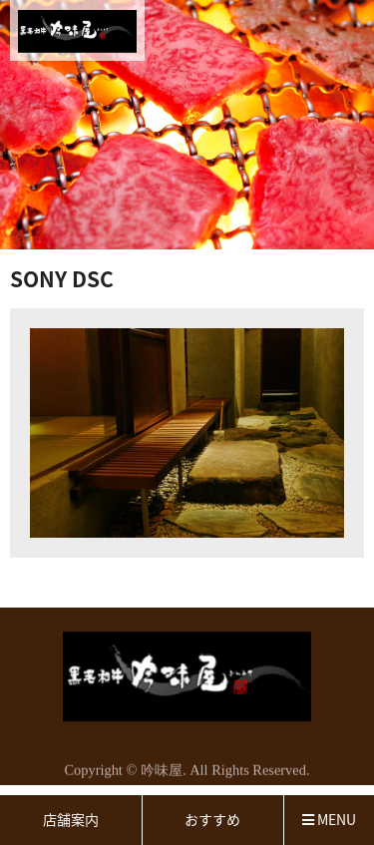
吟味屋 (162, 772)
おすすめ (212, 819)
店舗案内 (71, 819)
